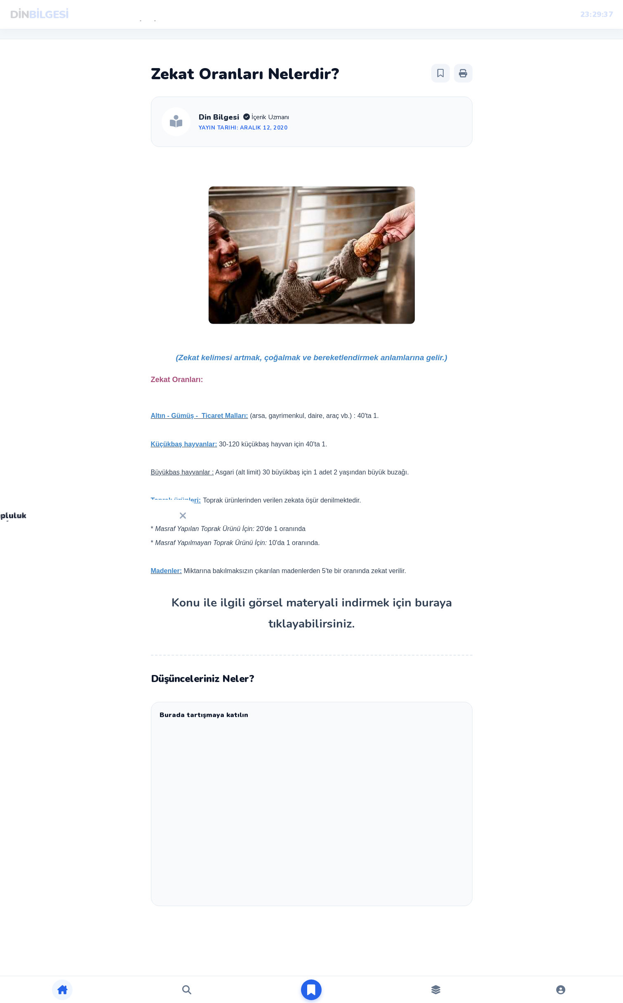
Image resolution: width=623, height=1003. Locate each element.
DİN (39, 14)
